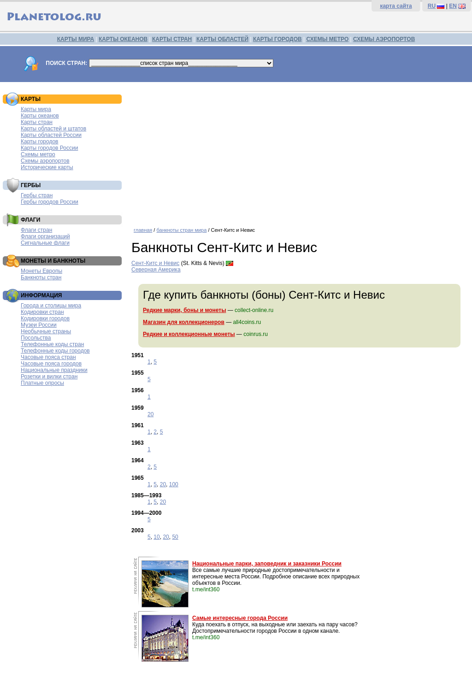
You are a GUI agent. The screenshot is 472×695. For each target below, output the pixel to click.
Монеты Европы (41, 271)
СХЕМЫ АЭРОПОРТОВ (384, 39)
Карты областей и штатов (53, 128)
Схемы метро (38, 154)
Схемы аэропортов (45, 161)
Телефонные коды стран (52, 344)
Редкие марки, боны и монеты (184, 310)
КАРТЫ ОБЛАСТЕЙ (222, 39)
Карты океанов (40, 115)
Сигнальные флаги (45, 243)
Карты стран (37, 122)
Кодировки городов (45, 318)
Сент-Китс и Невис (155, 263)
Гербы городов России (49, 202)
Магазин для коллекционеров (183, 322)
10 (156, 537)
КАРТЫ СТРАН (172, 39)
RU (432, 6)
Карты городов (39, 141)
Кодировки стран (42, 312)
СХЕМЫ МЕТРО (327, 39)
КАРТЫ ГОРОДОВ (277, 39)
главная (143, 230)
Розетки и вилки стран (49, 376)
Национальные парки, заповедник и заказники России (267, 563)
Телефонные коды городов (55, 351)
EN (453, 6)
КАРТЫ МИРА (75, 39)
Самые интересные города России (240, 618)
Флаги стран (36, 230)
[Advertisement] (299, 151)
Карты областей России (51, 135)
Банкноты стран (41, 277)
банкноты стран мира (181, 230)
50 (175, 537)
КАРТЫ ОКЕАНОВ (123, 39)
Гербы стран (37, 195)
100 (173, 484)
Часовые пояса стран (48, 357)
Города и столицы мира (51, 305)
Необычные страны (46, 331)
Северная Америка (156, 269)
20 (150, 414)
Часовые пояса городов (51, 363)
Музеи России (39, 325)
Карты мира (36, 109)
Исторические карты (47, 167)
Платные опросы (42, 383)
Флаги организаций (45, 236)
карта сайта (396, 6)
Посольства (36, 338)
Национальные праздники (54, 370)
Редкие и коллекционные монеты (189, 334)
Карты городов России (49, 148)
